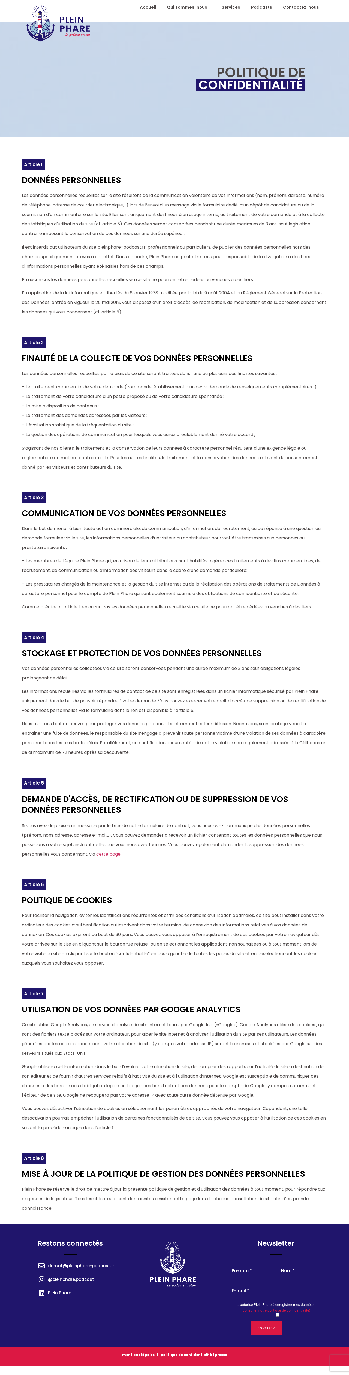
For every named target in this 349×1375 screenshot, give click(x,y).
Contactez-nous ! (302, 7)
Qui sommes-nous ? (189, 7)
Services (231, 7)
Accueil (148, 7)
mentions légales (138, 1354)
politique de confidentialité (186, 1354)
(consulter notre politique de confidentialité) (276, 1310)
